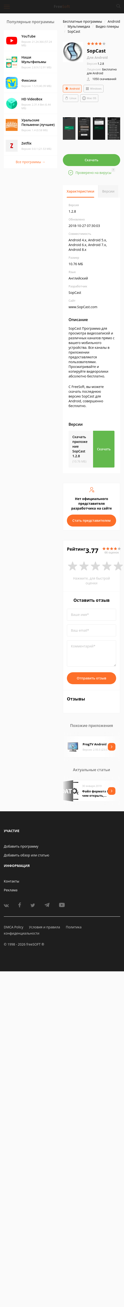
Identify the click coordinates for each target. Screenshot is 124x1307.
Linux (70, 98)
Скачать (92, 160)
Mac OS (89, 98)
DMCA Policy (13, 927)
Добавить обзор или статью (26, 855)
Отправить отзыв (91, 678)
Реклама (10, 890)
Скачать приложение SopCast (80, 446)
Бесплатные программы (82, 21)
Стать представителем (91, 520)
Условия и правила (44, 927)
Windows (93, 89)
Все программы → (30, 162)
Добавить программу (21, 846)
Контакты (11, 881)
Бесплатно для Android (102, 71)
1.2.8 (95, 64)
